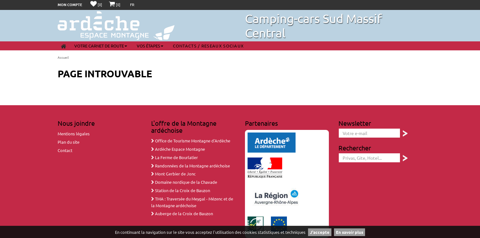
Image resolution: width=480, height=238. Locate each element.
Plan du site (68, 142)
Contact (65, 150)
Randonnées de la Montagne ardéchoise (190, 165)
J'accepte (319, 232)
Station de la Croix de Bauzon (180, 190)
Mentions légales (74, 133)
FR (132, 4)
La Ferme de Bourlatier (174, 157)
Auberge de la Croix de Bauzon (182, 213)
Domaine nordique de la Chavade (184, 182)
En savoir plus (349, 232)
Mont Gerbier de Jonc (173, 173)
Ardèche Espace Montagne (178, 149)
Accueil (63, 57)
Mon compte (70, 4)
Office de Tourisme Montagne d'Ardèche (190, 140)
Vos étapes (150, 45)
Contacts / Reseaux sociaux (208, 45)
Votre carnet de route (100, 45)
